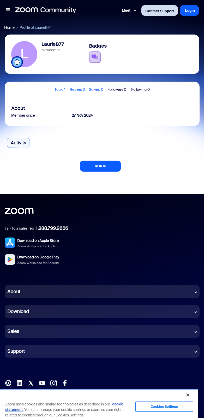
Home (9, 27)
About (13, 292)
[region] (99, 403)
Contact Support (159, 11)
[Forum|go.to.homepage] (45, 10)
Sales (13, 331)
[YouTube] (42, 382)
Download (18, 311)
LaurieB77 (52, 44)
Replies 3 (77, 89)
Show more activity (100, 164)
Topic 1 (60, 89)
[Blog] (8, 382)
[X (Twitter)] (30, 382)
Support (16, 351)
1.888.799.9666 (52, 228)
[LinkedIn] (19, 382)
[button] (8, 10)
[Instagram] (53, 382)
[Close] (187, 395)
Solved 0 (96, 89)
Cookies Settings (164, 406)
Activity (18, 143)
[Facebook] (64, 382)
